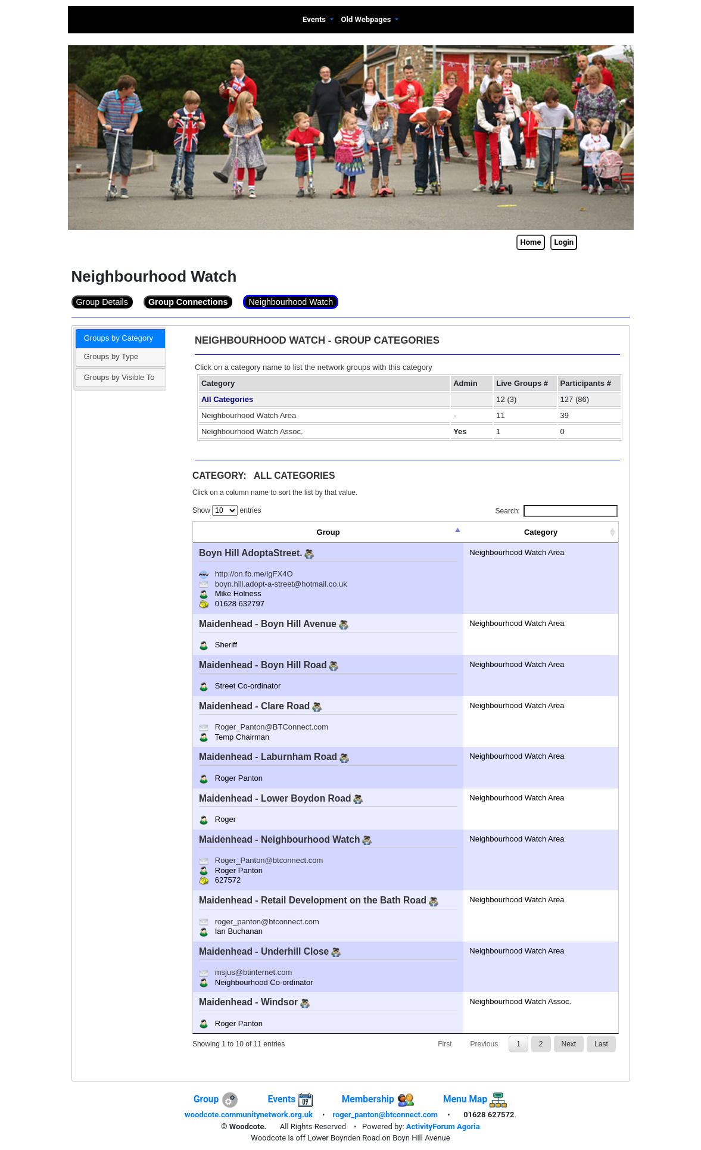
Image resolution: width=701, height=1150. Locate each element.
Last (601, 1044)
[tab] (120, 338)
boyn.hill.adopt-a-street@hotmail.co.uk (281, 583)
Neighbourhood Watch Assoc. (252, 431)
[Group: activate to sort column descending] (328, 532)
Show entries (226, 510)
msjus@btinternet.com (253, 972)
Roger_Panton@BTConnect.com (271, 726)
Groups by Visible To (119, 377)
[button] (318, 20)
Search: (557, 511)
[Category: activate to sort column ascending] (540, 532)
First (444, 1044)
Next (569, 1044)
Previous (484, 1044)
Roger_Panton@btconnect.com (269, 860)
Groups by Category (118, 338)
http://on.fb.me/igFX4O (254, 573)
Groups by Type (111, 356)
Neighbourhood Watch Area (248, 415)
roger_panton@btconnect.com (267, 921)
